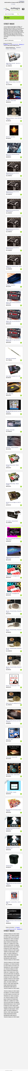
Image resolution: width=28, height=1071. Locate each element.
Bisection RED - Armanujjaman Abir (12, 593)
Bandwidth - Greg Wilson (10, 285)
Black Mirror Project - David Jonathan (13, 774)
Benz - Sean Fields (9, 393)
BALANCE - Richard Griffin (11, 100)
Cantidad (14, 48)
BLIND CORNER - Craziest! (11, 792)
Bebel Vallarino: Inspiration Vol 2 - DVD (13, 376)
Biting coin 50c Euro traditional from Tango (13, 703)
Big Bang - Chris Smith (10, 429)
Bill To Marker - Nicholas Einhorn (12, 521)
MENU (14, 18)
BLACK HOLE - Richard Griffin (11, 757)
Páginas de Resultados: (10, 927)
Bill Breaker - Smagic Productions (12, 447)
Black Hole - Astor (9, 739)
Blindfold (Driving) (9, 865)
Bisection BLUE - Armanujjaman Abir (12, 575)
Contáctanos (21, 1)
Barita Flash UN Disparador (11, 358)
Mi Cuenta (13, 4)
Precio (11, 48)
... (18, 44)
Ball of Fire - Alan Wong (10, 136)
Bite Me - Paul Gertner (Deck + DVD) (13, 685)
